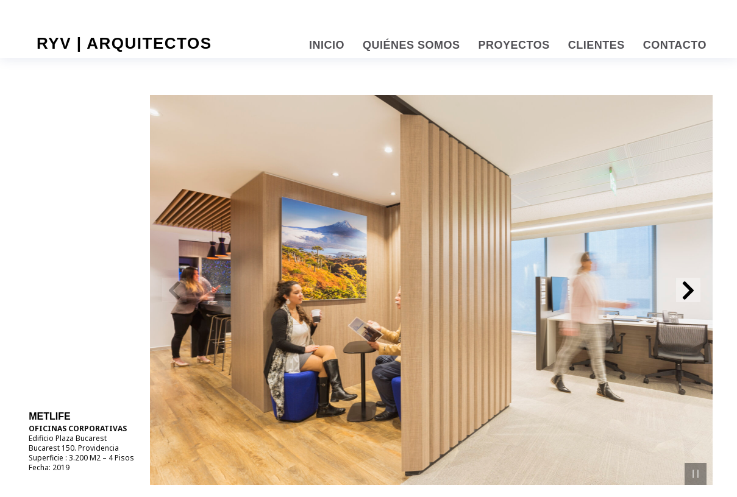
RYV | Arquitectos (124, 43)
